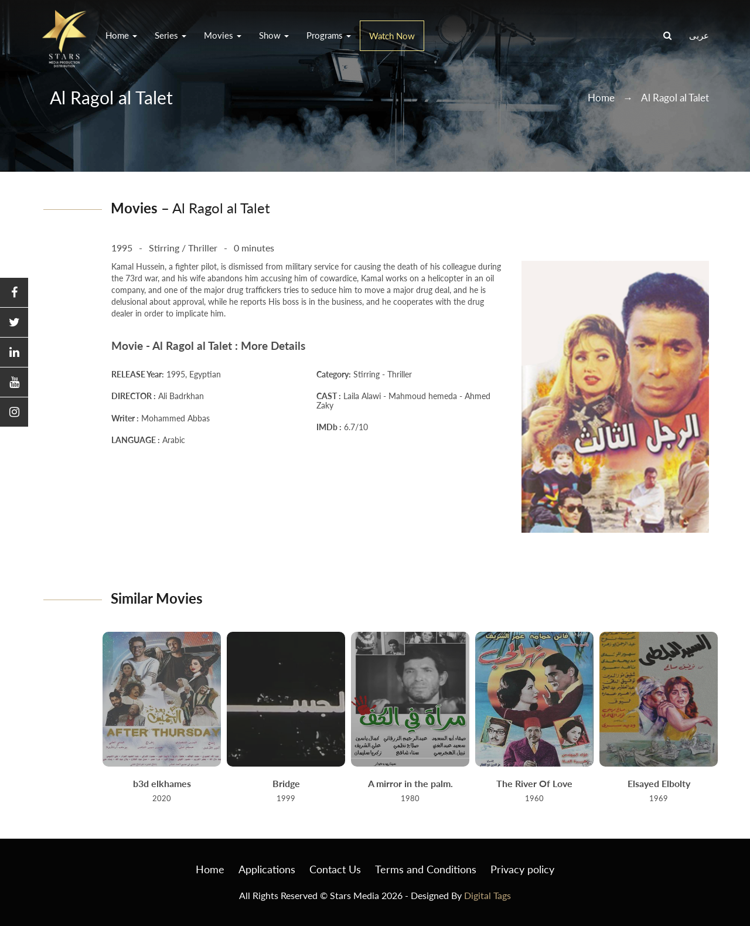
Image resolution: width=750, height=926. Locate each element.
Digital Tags (487, 895)
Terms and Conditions (425, 869)
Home (601, 97)
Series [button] (170, 35)
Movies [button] (222, 35)
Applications (266, 869)
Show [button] (274, 35)
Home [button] (121, 35)
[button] (14, 293)
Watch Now (392, 35)
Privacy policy (522, 869)
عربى (699, 35)
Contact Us (335, 869)
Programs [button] (328, 35)
